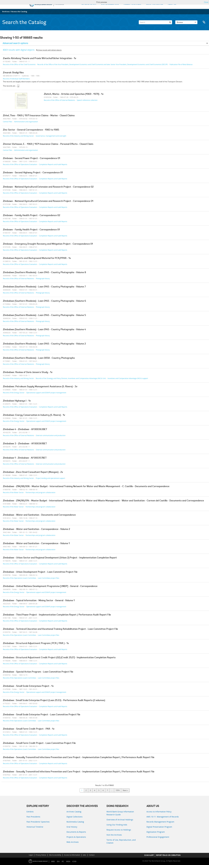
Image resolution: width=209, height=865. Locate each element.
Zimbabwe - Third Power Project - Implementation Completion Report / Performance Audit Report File (57, 615)
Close (206, 2)
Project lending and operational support (50, 478)
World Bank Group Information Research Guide (120, 813)
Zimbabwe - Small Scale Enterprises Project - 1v (28, 686)
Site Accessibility (55, 855)
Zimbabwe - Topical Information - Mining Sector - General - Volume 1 (39, 600)
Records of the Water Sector (13, 492)
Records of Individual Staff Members (16, 79)
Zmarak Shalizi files (13, 73)
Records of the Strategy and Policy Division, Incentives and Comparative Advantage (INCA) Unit (71, 378)
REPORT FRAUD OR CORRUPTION (168, 855)
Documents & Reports (76, 832)
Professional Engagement (157, 837)
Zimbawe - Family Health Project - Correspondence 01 (31, 230)
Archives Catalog (74, 811)
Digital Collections (75, 816)
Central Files (7, 122)
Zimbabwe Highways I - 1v (17, 401)
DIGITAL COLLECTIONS (110, 4)
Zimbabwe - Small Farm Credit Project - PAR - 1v (28, 729)
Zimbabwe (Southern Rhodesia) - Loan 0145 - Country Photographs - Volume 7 (44, 287)
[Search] (155, 22)
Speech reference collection (87, 100)
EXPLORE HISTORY (89, 4)
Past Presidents (33, 816)
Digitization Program (155, 832)
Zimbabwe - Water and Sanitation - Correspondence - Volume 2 (36, 529)
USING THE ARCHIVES (154, 4)
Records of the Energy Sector (13, 393)
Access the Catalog (19, 11)
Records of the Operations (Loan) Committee (19, 578)
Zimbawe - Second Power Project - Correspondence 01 (31, 158)
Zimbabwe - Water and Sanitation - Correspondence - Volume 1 (36, 543)
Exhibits (30, 811)
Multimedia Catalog (75, 821)
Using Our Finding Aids (116, 824)
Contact (92, 855)
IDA (58, 861)
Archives (6, 11)
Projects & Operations (76, 837)
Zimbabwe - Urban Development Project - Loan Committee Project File (40, 572)
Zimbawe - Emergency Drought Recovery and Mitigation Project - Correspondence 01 (48, 244)
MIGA (68, 861)
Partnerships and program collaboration (40, 492)
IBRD (53, 861)
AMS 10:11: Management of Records (162, 816)
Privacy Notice (41, 855)
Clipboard (204, 22)
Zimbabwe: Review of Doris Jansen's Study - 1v (27, 372)
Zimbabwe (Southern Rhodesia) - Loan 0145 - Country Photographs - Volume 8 (44, 272)
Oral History (72, 827)
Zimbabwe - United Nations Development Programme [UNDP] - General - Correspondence (50, 586)
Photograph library (43, 278)
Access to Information (72, 855)
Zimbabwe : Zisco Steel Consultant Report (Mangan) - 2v (33, 472)
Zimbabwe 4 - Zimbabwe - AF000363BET (25, 429)
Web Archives (73, 842)
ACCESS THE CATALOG (132, 4)
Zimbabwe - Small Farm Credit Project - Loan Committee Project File (39, 743)
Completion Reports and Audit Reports (53, 164)
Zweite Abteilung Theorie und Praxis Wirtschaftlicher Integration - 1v (39, 58)
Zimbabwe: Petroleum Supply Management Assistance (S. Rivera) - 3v (40, 387)
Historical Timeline (35, 827)
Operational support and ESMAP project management (46, 393)
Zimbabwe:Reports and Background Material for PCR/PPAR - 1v (37, 258)
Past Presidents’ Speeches (38, 821)
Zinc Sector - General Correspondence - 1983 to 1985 (31, 130)
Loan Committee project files (48, 578)
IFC (63, 861)
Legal (31, 855)
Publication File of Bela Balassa (181, 64)
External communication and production (50, 435)
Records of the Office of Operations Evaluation (20, 164)
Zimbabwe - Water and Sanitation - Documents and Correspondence (39, 515)
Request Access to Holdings (118, 829)
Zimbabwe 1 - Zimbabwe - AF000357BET (25, 458)
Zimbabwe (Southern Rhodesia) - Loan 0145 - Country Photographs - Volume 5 (44, 315)
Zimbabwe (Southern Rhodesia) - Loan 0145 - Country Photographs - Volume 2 (44, 344)
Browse (186, 22)
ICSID (74, 861)
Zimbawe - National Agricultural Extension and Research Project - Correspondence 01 (48, 201)
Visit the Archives (114, 835)
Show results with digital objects (49, 50)
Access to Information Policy (158, 811)
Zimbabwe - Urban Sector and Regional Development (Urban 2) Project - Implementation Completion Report (60, 558)
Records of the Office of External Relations (59, 100)
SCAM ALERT (149, 855)
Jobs (84, 855)
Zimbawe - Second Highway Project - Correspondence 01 (33, 173)
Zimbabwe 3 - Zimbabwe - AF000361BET (25, 444)
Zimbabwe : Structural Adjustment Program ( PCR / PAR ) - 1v (36, 643)
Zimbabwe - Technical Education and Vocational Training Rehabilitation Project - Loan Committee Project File (60, 629)
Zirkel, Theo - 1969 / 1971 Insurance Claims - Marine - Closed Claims (39, 116)
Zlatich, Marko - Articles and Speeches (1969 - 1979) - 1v (73, 94)
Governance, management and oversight (51, 136)
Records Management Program (160, 821)
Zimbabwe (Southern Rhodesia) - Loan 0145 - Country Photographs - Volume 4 (44, 329)
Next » (125, 790)
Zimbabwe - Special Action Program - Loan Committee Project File (38, 672)
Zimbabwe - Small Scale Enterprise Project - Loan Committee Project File (41, 715)
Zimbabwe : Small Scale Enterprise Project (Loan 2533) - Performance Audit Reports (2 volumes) (54, 700)
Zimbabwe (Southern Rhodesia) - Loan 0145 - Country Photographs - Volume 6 (44, 301)
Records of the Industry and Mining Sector (18, 136)
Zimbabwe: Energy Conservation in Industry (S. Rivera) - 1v (34, 415)
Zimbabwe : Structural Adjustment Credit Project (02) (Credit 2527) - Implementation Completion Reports (59, 658)
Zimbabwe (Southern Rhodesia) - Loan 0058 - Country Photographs (39, 358)
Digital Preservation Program (159, 827)
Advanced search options (15, 43)
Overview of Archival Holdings (119, 819)
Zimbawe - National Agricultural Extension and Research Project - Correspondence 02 (48, 187)
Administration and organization (26, 122)
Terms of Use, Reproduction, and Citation (121, 841)
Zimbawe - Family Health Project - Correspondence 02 (31, 215)
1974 (117, 790)
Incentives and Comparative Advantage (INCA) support (128, 378)
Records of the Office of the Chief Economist (19, 64)
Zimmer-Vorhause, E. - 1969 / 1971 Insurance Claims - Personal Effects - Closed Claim (48, 144)
